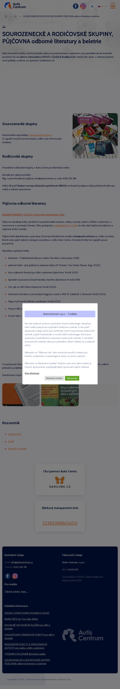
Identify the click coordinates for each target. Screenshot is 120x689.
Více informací (32, 373)
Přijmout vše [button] (72, 378)
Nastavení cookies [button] (54, 378)
